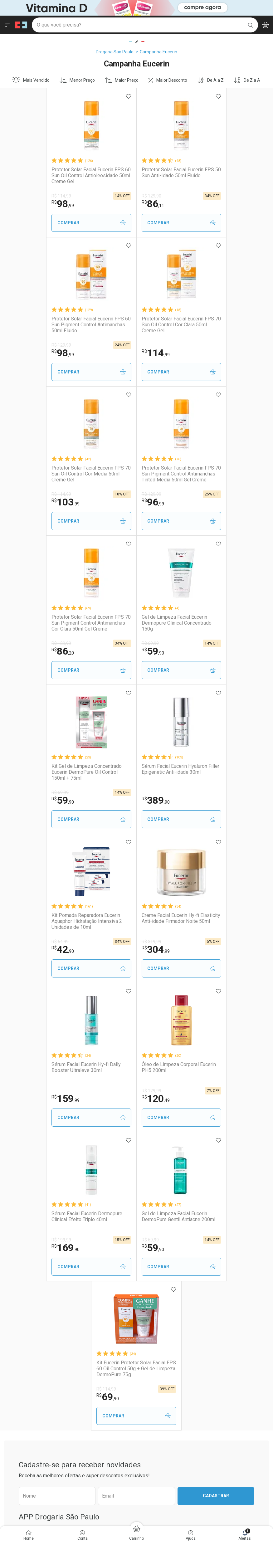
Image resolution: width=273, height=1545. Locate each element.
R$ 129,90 (108, 195)
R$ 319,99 (194, 643)
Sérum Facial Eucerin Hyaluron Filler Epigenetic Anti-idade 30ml (48, 620)
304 (198, 651)
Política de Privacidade (230, 1307)
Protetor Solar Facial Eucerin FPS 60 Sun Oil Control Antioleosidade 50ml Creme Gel (49, 175)
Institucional (20, 1289)
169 (198, 800)
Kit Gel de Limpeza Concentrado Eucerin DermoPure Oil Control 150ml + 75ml (219, 474)
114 (27, 353)
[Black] (123, 7)
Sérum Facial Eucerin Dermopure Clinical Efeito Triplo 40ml (219, 769)
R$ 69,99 (107, 494)
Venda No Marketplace (26, 1300)
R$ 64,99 (107, 643)
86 (110, 204)
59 (110, 502)
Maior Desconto (168, 80)
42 (110, 651)
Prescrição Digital (89, 1331)
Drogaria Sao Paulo (115, 51)
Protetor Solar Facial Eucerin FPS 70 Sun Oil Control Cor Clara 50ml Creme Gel (49, 325)
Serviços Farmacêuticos (95, 1323)
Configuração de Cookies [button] (232, 1341)
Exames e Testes (89, 1315)
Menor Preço (77, 80)
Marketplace (152, 1340)
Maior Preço (122, 80)
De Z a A (247, 80)
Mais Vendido (31, 80)
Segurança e (238, 1292)
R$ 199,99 (194, 792)
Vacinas (80, 1307)
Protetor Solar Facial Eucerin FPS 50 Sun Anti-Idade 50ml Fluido (135, 172)
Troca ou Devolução (159, 1332)
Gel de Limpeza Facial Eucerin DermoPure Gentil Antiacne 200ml (92, 918)
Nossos (102, 1292)
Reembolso (151, 1324)
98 (24, 204)
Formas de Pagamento (163, 1308)
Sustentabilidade (20, 1340)
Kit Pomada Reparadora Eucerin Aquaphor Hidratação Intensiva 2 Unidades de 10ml (134, 623)
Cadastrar (216, 1048)
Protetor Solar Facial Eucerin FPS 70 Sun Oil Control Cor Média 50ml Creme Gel (136, 325)
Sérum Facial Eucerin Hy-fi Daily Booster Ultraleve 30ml (47, 769)
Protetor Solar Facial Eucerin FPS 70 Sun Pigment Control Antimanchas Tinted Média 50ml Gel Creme (220, 325)
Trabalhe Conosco (21, 1308)
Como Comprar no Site (162, 1300)
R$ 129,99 (194, 195)
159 (27, 800)
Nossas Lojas (16, 1324)
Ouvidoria (13, 1316)
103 (113, 353)
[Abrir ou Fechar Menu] (7, 24)
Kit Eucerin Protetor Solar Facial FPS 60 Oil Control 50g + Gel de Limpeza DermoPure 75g (176, 921)
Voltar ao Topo (136, 1442)
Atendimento (157, 1289)
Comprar (51, 223)
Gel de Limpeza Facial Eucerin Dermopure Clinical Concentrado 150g (133, 474)
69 (153, 949)
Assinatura (83, 1339)
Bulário (10, 1332)
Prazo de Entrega (157, 1316)
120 (113, 800)
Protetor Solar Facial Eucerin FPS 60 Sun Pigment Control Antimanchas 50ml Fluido (220, 175)
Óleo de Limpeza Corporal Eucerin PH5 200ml (136, 769)
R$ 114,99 (22, 195)
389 (27, 651)
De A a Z (210, 80)
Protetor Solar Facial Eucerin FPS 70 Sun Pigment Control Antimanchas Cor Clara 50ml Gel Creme (49, 474)
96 (195, 353)
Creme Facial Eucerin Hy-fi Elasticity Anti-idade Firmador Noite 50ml (216, 623)
